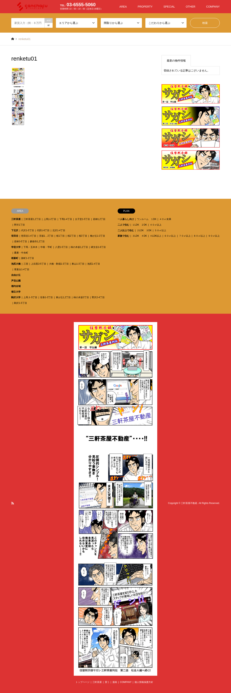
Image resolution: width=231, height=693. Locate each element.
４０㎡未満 (165, 219)
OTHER (190, 6)
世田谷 (14, 235)
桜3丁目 (83, 235)
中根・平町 (46, 247)
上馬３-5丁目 (30, 297)
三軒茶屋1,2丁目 (32, 219)
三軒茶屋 (16, 219)
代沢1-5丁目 (27, 230)
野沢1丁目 (19, 224)
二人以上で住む (126, 230)
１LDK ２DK (139, 224)
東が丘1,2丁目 (63, 297)
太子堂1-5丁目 (82, 219)
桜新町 (14, 258)
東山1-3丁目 (78, 263)
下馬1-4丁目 (65, 219)
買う (107, 682)
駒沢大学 (16, 297)
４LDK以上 (155, 235)
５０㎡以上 (160, 230)
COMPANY (213, 6)
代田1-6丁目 (43, 230)
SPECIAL (169, 6)
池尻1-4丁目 (93, 263)
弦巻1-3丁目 (46, 297)
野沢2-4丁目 (98, 297)
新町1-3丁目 (27, 258)
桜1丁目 (60, 235)
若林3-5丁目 (20, 241)
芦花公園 (16, 280)
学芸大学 (16, 247)
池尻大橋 (16, 263)
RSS (12, 503)
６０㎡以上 (170, 235)
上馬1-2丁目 (50, 219)
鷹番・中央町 (21, 252)
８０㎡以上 (199, 235)
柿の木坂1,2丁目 (79, 247)
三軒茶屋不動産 (189, 503)
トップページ (82, 682)
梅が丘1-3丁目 (97, 235)
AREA (123, 6)
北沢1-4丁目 (58, 230)
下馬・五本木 (30, 247)
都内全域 (16, 286)
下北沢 (14, 230)
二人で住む (123, 224)
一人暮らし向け (126, 219)
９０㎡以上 (214, 235)
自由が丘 (16, 275)
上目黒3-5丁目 (38, 263)
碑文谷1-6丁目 (98, 247)
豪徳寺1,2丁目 (37, 241)
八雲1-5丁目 (61, 247)
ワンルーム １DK (146, 219)
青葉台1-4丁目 (21, 269)
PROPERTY (145, 6)
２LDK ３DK (144, 230)
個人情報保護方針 (144, 682)
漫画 (114, 682)
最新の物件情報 (176, 60)
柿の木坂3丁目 (81, 297)
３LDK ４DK (139, 235)
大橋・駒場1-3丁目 (59, 263)
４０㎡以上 (156, 224)
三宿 (25, 263)
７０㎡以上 (185, 235)
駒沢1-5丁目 (20, 303)
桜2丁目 (72, 235)
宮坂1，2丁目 (46, 235)
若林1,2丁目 (99, 219)
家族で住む (123, 235)
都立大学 (16, 291)
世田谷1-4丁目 (28, 235)
